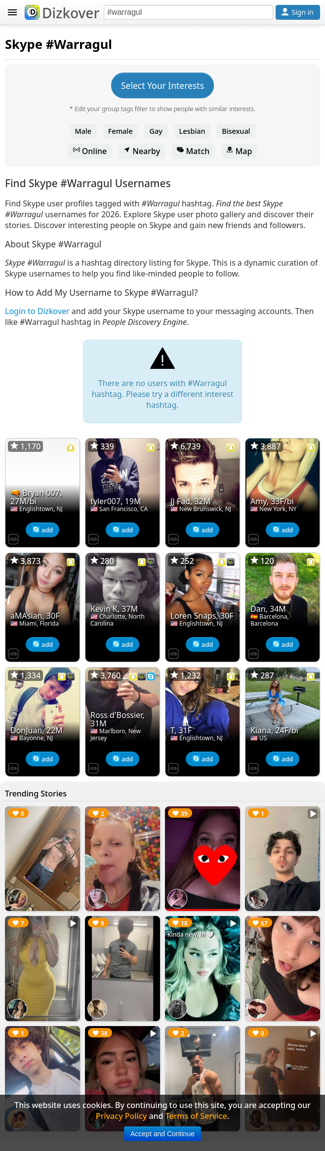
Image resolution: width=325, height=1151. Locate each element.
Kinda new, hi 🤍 (190, 934)
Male (83, 131)
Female (120, 131)
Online (90, 151)
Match (193, 151)
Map (239, 151)
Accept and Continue (162, 1134)
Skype (23, 44)
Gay (155, 131)
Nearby (141, 151)
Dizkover (62, 12)
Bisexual (236, 131)
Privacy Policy (121, 1116)
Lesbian (192, 131)
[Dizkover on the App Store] (13, 538)
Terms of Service (196, 1116)
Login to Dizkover (37, 311)
